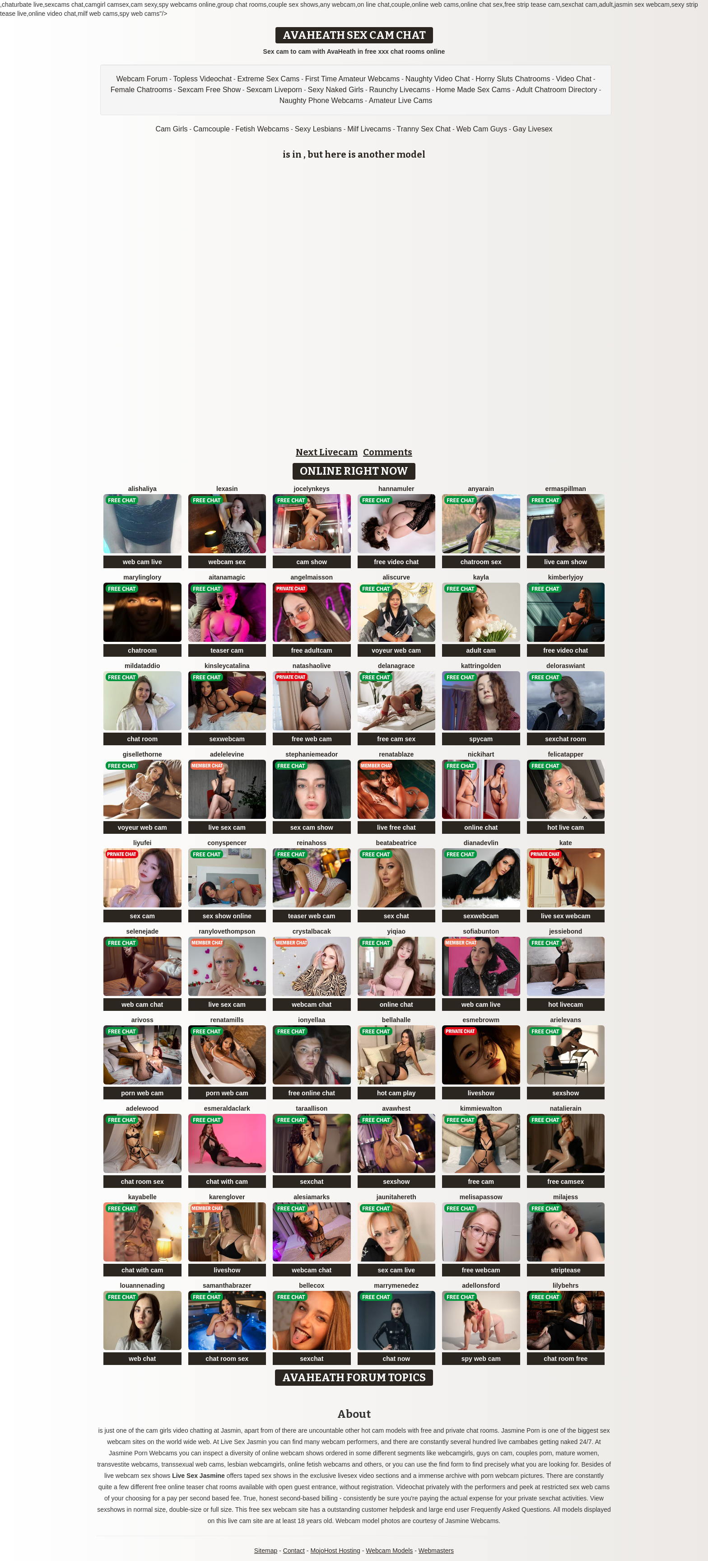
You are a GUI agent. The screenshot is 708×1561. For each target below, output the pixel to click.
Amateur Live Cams (401, 100)
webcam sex (227, 562)
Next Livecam (327, 452)
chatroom (142, 650)
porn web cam (142, 1093)
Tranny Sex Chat (424, 129)
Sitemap (265, 1550)
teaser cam (226, 650)
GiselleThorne (142, 754)
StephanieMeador (311, 754)
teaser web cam (311, 916)
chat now (396, 1358)
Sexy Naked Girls (335, 89)
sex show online (227, 916)
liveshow (481, 1093)
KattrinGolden (481, 665)
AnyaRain (481, 488)
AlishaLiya (142, 488)
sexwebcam (227, 739)
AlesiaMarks (311, 1197)
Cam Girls (171, 129)
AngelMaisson (312, 577)
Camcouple (211, 129)
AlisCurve (396, 577)
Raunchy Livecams (399, 89)
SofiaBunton (481, 931)
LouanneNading (142, 1285)
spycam (481, 739)
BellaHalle (396, 1020)
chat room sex (142, 1181)
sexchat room (565, 739)
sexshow (565, 1093)
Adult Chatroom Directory (556, 89)
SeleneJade (142, 931)
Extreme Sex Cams (269, 79)
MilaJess (565, 1197)
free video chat (396, 562)
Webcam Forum (142, 79)
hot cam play (396, 1093)
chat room (142, 739)
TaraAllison (311, 1108)
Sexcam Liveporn (274, 89)
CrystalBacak (312, 931)
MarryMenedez (396, 1285)
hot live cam (565, 827)
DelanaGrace (396, 665)
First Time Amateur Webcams (352, 79)
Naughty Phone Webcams (321, 100)
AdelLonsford (481, 1285)
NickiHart (481, 754)
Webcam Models (389, 1550)
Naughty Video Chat (437, 79)
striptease (566, 1270)
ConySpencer (227, 842)
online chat (481, 827)
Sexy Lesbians (318, 129)
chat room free (565, 1358)
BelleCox (311, 1285)
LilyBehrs (566, 1285)
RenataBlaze (396, 754)
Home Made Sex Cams (473, 89)
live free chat (396, 827)
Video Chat (574, 79)
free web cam (312, 739)
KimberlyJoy (565, 577)
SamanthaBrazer (227, 1285)
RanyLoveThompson (227, 931)
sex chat (396, 916)
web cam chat (142, 1004)
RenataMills (227, 1020)
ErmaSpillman (565, 488)
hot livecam (565, 1004)
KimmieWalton (481, 1108)
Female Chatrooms (141, 89)
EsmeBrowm (480, 1020)
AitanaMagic (227, 577)
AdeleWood (142, 1108)
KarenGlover (227, 1197)
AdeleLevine (227, 754)
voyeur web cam (396, 650)
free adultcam (311, 650)
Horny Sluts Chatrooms (512, 79)
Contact (294, 1550)
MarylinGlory (142, 577)
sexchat (311, 1181)
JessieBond (565, 931)
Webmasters (436, 1550)
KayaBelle (142, 1197)
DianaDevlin (481, 842)
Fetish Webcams (262, 129)
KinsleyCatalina (227, 665)
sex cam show (311, 827)
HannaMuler (396, 488)
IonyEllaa (311, 1020)
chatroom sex (481, 562)
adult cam (481, 650)
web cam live (142, 562)
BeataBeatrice (396, 842)
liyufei (142, 842)
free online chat (312, 1093)
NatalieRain (566, 1108)
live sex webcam (566, 916)
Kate (565, 842)
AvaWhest (396, 1108)
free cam (481, 1181)
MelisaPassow (481, 1197)
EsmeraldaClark (227, 1108)
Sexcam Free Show (209, 89)
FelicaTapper (565, 754)
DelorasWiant (565, 665)
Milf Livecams (369, 129)
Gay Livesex (533, 129)
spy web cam (481, 1358)
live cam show (565, 562)
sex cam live (396, 1270)
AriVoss (142, 1020)
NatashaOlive (312, 665)
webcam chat (311, 1004)
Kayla (481, 577)
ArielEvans (566, 1020)
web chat (142, 1358)
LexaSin (227, 488)
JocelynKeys (312, 488)
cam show (311, 562)
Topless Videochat (202, 79)
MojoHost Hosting (335, 1550)
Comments (387, 452)
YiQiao (396, 931)
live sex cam (227, 827)
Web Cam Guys (481, 129)
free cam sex (396, 739)
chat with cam (227, 1181)
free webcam (481, 1270)
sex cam (142, 916)
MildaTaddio (142, 665)
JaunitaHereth (396, 1197)
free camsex (565, 1181)
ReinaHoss (311, 842)
